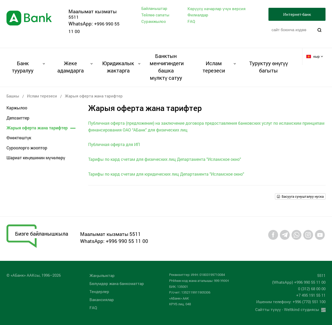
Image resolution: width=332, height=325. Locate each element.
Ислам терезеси (214, 67)
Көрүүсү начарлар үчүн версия (217, 8)
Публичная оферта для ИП (114, 144)
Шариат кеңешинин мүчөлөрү (35, 157)
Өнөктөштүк (18, 137)
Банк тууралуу (22, 67)
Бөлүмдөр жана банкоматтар (116, 283)
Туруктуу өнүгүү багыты (268, 67)
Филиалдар (198, 14)
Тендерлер (99, 291)
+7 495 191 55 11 (311, 295)
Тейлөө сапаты (155, 14)
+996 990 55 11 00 (127, 241)
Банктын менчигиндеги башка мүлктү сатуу (166, 66)
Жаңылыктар (102, 275)
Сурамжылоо (153, 21)
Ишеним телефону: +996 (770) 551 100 (291, 301)
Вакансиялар (101, 299)
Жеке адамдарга (70, 67)
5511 (73, 17)
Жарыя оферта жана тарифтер (37, 127)
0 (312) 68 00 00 (312, 288)
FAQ (191, 21)
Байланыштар (154, 8)
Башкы (12, 95)
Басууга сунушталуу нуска (303, 196)
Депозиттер (17, 118)
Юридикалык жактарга (118, 67)
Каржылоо (16, 107)
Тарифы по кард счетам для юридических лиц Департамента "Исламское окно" (166, 174)
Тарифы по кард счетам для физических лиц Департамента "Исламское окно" (164, 159)
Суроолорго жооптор (26, 147)
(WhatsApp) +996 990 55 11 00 (299, 282)
